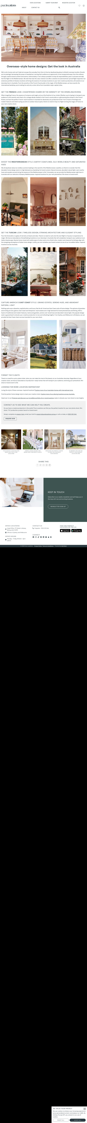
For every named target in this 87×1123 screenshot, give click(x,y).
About (24, 7)
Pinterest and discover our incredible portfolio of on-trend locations (33, 398)
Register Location (68, 3)
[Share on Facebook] (37, 465)
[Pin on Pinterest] (46, 465)
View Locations (35, 3)
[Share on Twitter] (40, 465)
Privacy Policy (38, 546)
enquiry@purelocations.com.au (46, 414)
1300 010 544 (72, 414)
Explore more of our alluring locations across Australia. (58, 394)
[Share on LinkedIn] (49, 465)
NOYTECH (64, 546)
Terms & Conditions (48, 546)
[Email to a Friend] (43, 465)
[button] (59, 7)
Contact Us (35, 7)
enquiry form (20, 414)
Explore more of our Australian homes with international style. (54, 390)
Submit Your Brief (52, 3)
